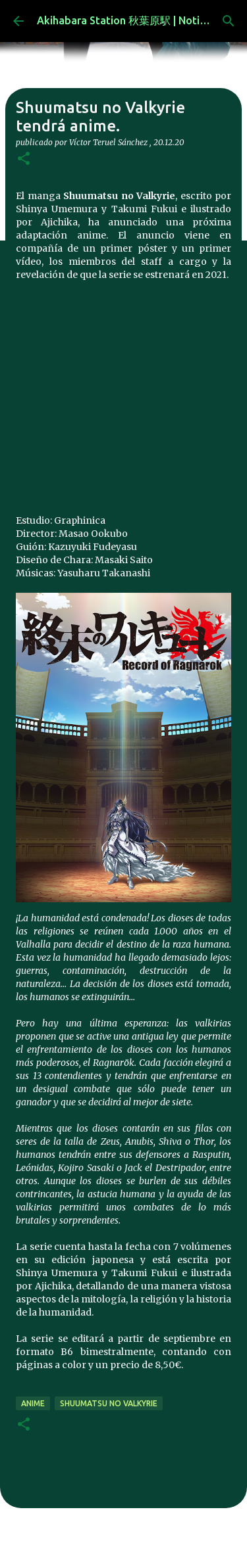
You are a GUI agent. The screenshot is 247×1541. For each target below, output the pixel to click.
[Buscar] (228, 21)
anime (33, 1403)
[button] (24, 159)
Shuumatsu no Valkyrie (108, 1403)
